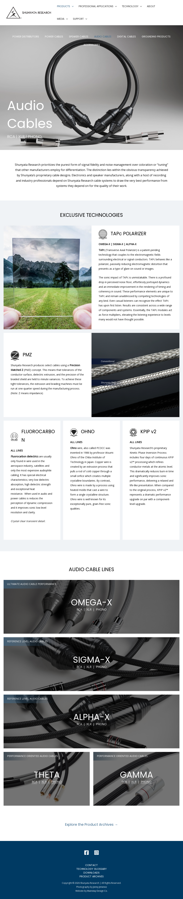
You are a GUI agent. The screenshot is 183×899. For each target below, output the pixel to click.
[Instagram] (96, 852)
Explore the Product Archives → (91, 824)
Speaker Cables (78, 36)
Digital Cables (126, 36)
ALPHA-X (91, 717)
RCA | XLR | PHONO (92, 609)
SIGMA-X (91, 660)
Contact (91, 865)
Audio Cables (102, 36)
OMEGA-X (91, 602)
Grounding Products (156, 36)
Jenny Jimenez (100, 886)
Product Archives (92, 876)
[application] (72, 6)
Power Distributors (26, 36)
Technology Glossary (91, 869)
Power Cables (54, 36)
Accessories (91, 45)
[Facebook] (86, 852)
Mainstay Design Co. (97, 890)
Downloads (91, 872)
